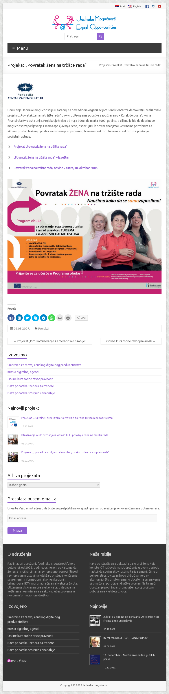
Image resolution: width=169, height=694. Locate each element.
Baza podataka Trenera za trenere (30, 386)
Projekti (104, 65)
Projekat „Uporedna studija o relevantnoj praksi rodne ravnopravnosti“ (65, 452)
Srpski (120, 6)
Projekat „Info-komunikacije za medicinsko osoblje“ (49, 341)
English (134, 6)
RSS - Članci (19, 661)
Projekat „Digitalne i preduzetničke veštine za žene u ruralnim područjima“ (67, 417)
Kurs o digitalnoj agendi (23, 372)
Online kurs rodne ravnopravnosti (131, 341)
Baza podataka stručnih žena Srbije (31, 393)
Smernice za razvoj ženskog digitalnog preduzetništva (44, 365)
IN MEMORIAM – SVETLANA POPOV (125, 638)
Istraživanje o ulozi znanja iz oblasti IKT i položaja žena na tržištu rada (64, 435)
